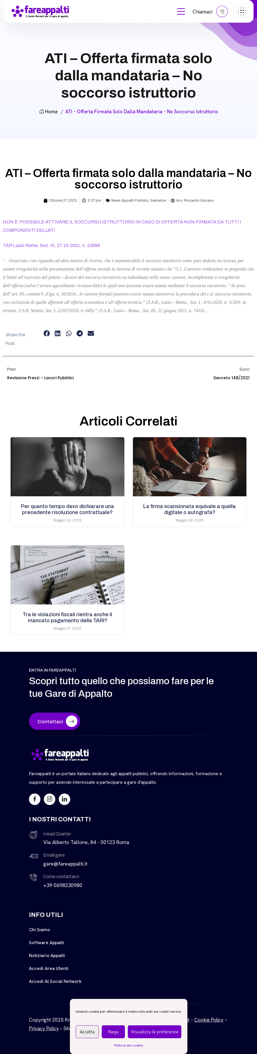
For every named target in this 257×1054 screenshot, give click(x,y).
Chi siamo (39, 930)
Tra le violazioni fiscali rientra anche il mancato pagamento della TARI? (67, 617)
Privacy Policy (44, 1028)
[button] (46, 333)
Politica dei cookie (128, 1045)
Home (48, 111)
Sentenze (158, 201)
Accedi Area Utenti (48, 968)
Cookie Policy (208, 1020)
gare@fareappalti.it (65, 863)
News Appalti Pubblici (129, 201)
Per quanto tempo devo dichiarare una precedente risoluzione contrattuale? (67, 509)
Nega (113, 1032)
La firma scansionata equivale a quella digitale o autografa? (189, 509)
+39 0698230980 (62, 885)
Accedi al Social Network (55, 981)
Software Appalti (46, 943)
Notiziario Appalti (47, 955)
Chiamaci (210, 11)
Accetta (87, 1032)
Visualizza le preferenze (154, 1032)
